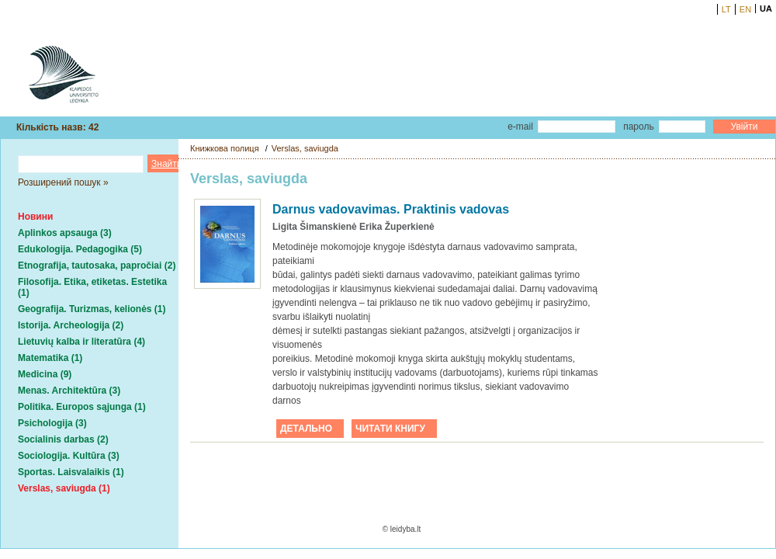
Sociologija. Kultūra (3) (69, 455)
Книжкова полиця (226, 148)
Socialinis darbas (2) (63, 439)
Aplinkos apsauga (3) (65, 232)
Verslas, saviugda (305, 148)
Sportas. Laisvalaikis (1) (71, 472)
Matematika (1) (50, 357)
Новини (35, 216)
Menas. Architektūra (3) (69, 390)
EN (745, 9)
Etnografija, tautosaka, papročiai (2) (96, 265)
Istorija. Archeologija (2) (70, 325)
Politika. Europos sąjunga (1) (82, 406)
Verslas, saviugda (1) (64, 488)
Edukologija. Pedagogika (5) (80, 249)
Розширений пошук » (63, 182)
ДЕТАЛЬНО (306, 428)
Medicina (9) (44, 374)
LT (726, 9)
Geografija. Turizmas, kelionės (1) (92, 309)
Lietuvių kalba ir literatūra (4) (81, 341)
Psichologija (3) (52, 423)
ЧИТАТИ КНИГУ (390, 428)
